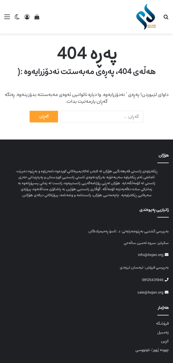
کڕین (165, 341)
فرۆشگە (162, 323)
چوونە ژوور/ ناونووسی (152, 349)
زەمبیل (163, 332)
